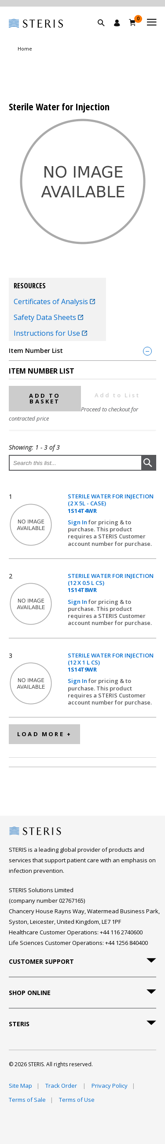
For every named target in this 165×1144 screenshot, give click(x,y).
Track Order (61, 1086)
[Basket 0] (132, 22)
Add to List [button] (117, 395)
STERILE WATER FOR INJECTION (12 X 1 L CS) (111, 662)
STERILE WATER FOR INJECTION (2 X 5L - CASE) (111, 503)
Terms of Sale (27, 1100)
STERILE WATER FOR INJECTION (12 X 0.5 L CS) (111, 583)
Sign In (78, 522)
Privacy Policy (110, 1086)
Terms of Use (77, 1100)
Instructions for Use (50, 333)
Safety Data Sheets (48, 317)
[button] (106, 33)
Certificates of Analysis (54, 301)
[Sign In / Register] (117, 22)
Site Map (20, 1086)
